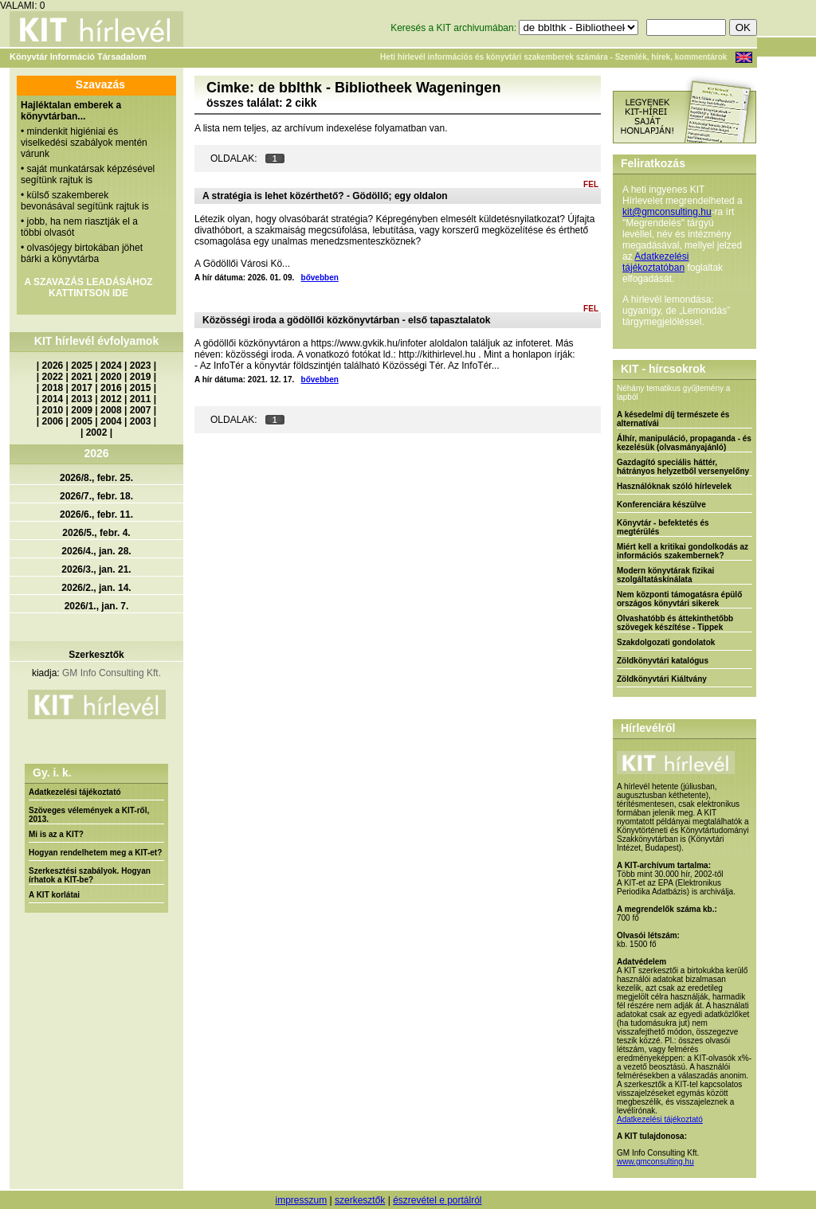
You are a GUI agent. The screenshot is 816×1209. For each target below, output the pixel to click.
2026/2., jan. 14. (96, 587)
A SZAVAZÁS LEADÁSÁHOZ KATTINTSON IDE (88, 287)
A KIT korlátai (54, 894)
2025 (81, 365)
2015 (140, 387)
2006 (53, 421)
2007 (140, 410)
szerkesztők (360, 1200)
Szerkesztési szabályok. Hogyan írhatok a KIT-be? (90, 875)
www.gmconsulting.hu (655, 1161)
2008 (111, 410)
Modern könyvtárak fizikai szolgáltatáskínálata (665, 575)
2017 (81, 387)
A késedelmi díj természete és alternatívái (673, 419)
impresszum (301, 1200)
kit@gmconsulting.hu (667, 211)
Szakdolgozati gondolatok (666, 642)
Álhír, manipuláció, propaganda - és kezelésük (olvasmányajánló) (684, 443)
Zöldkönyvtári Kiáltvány (662, 679)
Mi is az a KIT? (56, 834)
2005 (81, 421)
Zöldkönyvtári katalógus (662, 660)
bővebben (320, 277)
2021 (81, 376)
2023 (140, 365)
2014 (53, 399)
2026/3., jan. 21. (96, 569)
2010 (53, 410)
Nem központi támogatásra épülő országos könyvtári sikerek (679, 599)
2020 (111, 376)
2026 (53, 365)
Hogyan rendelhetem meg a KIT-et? (95, 852)
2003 (140, 421)
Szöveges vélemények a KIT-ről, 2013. (89, 815)
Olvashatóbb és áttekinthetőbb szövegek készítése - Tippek (675, 623)
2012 (111, 399)
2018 (53, 387)
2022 (53, 376)
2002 (97, 432)
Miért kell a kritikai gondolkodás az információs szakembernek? (682, 551)
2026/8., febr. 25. (96, 477)
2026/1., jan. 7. (97, 606)
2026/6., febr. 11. (96, 514)
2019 (140, 376)
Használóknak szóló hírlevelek (674, 486)
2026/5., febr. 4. (96, 532)
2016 (111, 387)
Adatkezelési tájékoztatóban (655, 262)
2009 (81, 410)
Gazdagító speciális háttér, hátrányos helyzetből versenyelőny (683, 466)
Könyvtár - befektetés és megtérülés (663, 527)
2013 (81, 399)
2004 (111, 421)
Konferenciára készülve (661, 504)
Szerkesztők (96, 654)
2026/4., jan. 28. (96, 551)
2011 (140, 399)
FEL (590, 184)
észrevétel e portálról (437, 1200)
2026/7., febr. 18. (96, 496)
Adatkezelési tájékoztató (75, 792)
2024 (111, 365)
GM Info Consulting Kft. (111, 673)
